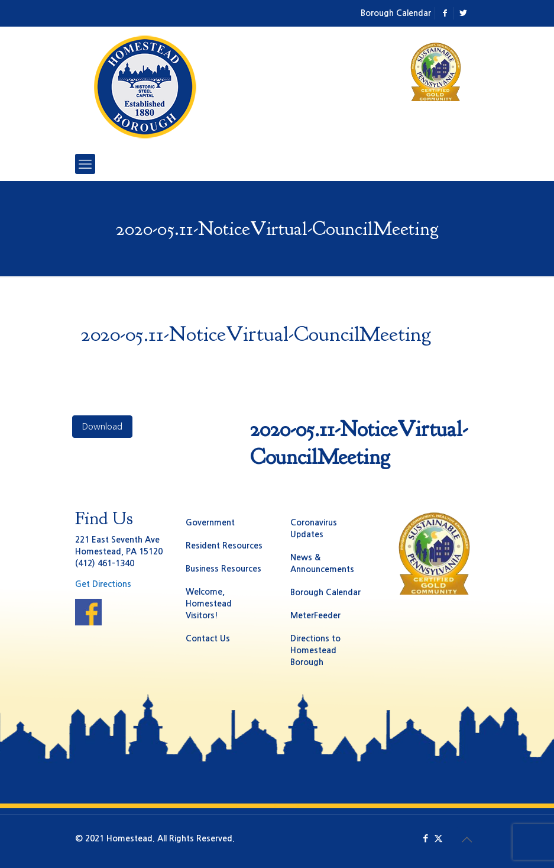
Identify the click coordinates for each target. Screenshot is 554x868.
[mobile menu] (85, 164)
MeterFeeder (315, 615)
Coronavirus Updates (313, 528)
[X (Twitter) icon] (438, 838)
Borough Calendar (396, 13)
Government (210, 522)
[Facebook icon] (426, 838)
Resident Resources (224, 545)
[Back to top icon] (467, 839)
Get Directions (103, 584)
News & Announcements (322, 563)
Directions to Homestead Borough (315, 650)
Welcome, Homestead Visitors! (209, 603)
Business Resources (223, 568)
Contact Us (208, 638)
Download (102, 426)
